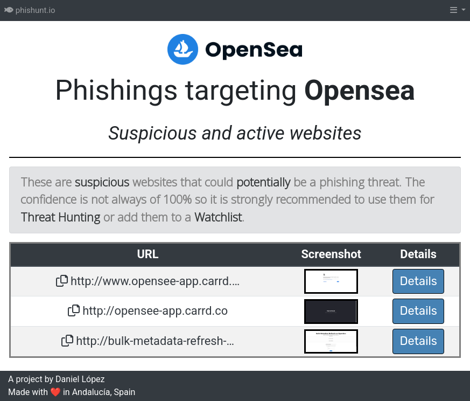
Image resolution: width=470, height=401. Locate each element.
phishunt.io (29, 10)
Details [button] (418, 281)
